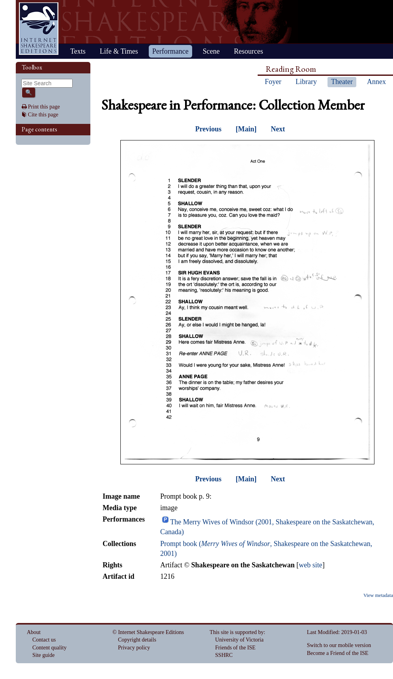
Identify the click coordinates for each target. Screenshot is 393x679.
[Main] (246, 129)
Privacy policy (134, 648)
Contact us (44, 640)
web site (310, 565)
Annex (376, 82)
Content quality (49, 648)
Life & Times (119, 51)
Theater (342, 82)
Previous (208, 129)
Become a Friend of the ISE (338, 653)
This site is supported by (237, 632)
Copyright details (137, 640)
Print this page (44, 107)
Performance (170, 51)
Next (278, 129)
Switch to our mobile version (339, 645)
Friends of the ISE (235, 648)
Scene (211, 51)
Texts (78, 51)
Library (306, 82)
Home (38, 28)
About (34, 632)
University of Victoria (239, 640)
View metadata (378, 595)
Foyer (273, 82)
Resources (248, 51)
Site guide (43, 655)
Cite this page (43, 115)
